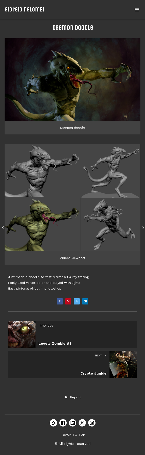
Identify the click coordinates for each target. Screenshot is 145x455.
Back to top (74, 434)
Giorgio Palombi (24, 9)
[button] (72, 397)
